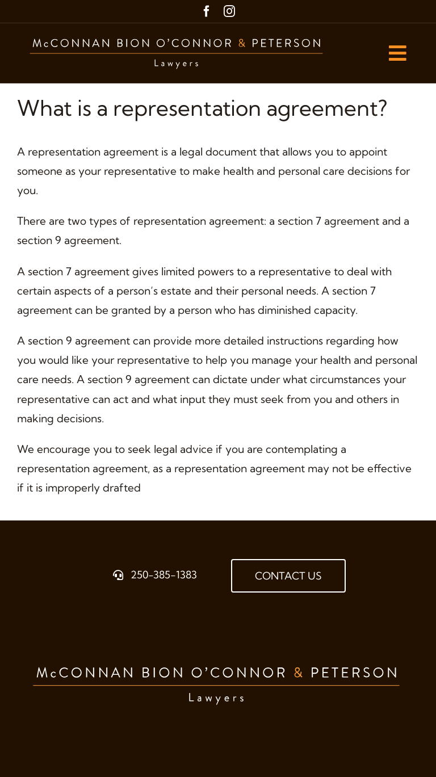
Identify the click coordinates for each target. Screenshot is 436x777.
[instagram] (229, 11)
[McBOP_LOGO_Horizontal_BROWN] (177, 34)
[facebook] (206, 11)
